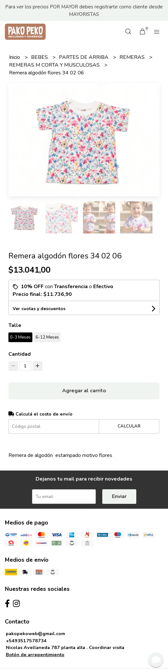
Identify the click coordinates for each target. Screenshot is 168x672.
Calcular (129, 426)
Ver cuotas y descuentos (39, 309)
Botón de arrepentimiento (35, 654)
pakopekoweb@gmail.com (35, 633)
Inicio (15, 57)
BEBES (40, 57)
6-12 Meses (47, 337)
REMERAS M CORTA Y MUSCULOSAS (55, 65)
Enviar (119, 496)
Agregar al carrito (84, 390)
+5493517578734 (26, 640)
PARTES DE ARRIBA (84, 57)
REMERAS (132, 57)
